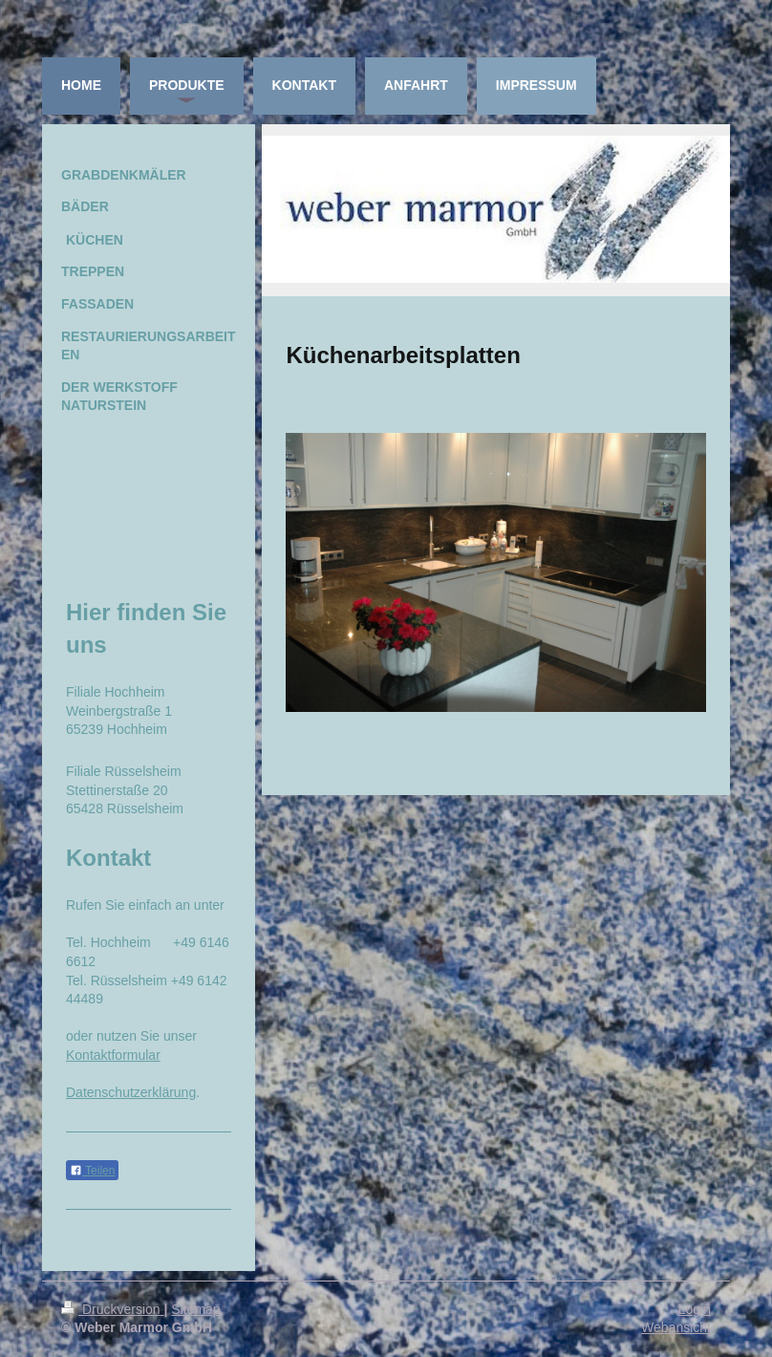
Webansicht (676, 1327)
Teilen (92, 1170)
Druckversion (112, 1309)
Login (694, 1309)
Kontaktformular (113, 1055)
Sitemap (195, 1309)
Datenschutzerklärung (131, 1092)
